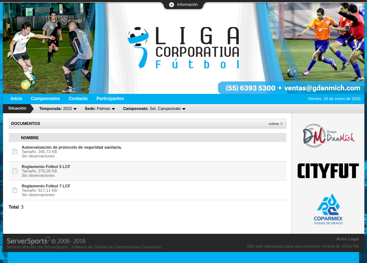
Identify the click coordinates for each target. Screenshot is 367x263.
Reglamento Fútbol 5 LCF (46, 166)
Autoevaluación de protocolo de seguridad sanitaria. (72, 147)
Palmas (97, 108)
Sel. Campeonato (152, 108)
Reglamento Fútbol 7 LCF (46, 186)
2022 (55, 108)
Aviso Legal (347, 239)
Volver (274, 123)
